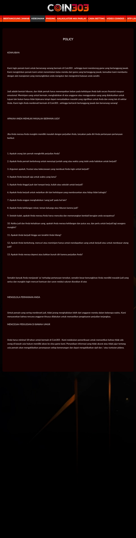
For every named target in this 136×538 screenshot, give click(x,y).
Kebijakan (37, 18)
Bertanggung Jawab (16, 18)
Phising (50, 18)
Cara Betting (96, 18)
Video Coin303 (115, 18)
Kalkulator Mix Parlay (71, 18)
